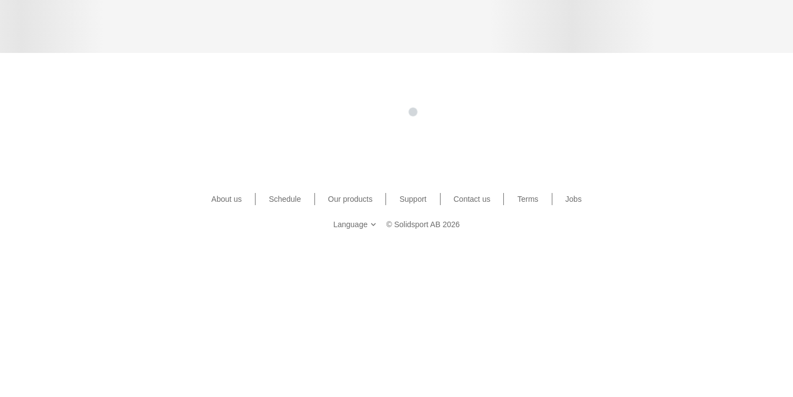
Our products (350, 199)
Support (412, 199)
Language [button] (355, 224)
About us (226, 199)
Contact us (472, 199)
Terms (527, 199)
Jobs (574, 199)
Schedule (285, 199)
